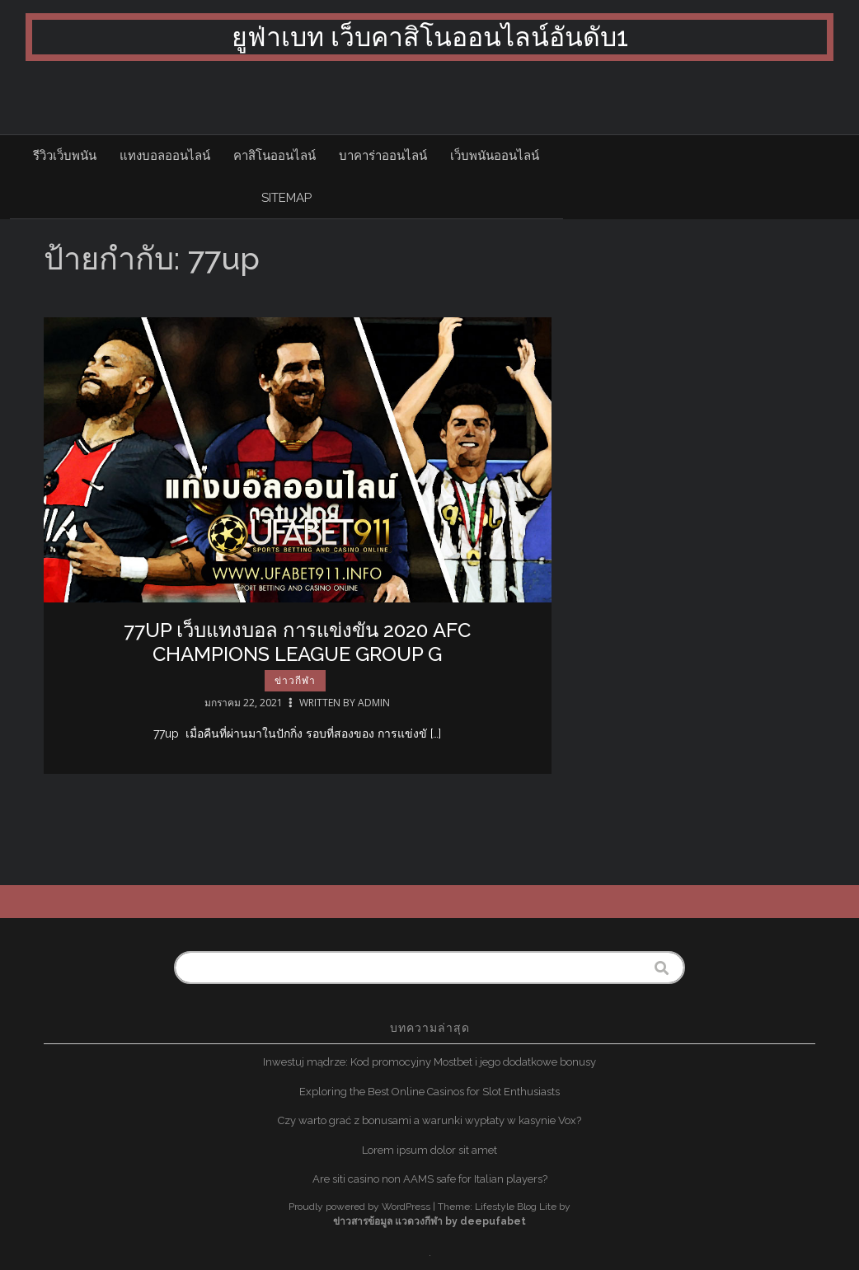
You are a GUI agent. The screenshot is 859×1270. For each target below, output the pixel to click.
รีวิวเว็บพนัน (64, 155)
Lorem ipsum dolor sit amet (429, 1150)
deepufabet (493, 1221)
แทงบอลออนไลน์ (165, 155)
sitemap (286, 197)
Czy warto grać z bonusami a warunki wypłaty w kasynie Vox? (429, 1120)
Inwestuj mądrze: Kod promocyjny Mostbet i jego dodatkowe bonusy (429, 1062)
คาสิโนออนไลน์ (274, 155)
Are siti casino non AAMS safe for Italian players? (429, 1179)
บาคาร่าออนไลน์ (383, 155)
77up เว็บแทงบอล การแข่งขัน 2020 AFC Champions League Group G (297, 642)
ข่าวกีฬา (295, 681)
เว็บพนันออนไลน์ (494, 155)
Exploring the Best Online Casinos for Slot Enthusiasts (429, 1091)
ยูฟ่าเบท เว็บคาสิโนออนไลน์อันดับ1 (430, 36)
